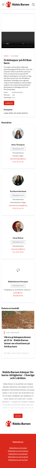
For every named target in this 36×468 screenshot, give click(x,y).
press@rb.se (18, 293)
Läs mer (18, 416)
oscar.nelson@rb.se (18, 249)
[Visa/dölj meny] (3, 4)
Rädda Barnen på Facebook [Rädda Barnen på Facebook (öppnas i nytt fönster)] (18, 457)
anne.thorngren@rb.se (18, 159)
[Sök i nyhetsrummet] (33, 4)
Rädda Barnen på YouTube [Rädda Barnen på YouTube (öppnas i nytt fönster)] (18, 460)
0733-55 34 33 (18, 208)
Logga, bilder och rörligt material (16, 113)
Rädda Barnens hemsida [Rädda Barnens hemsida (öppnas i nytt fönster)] (18, 448)
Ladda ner (9, 103)
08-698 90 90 (18, 296)
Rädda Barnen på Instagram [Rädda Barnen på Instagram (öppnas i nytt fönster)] (18, 451)
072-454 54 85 (18, 252)
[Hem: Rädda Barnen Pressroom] (17, 4)
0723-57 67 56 (18, 162)
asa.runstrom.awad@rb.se (18, 205)
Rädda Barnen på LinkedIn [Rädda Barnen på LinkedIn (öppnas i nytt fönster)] (18, 454)
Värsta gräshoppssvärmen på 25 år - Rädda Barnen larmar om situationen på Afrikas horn (17, 342)
